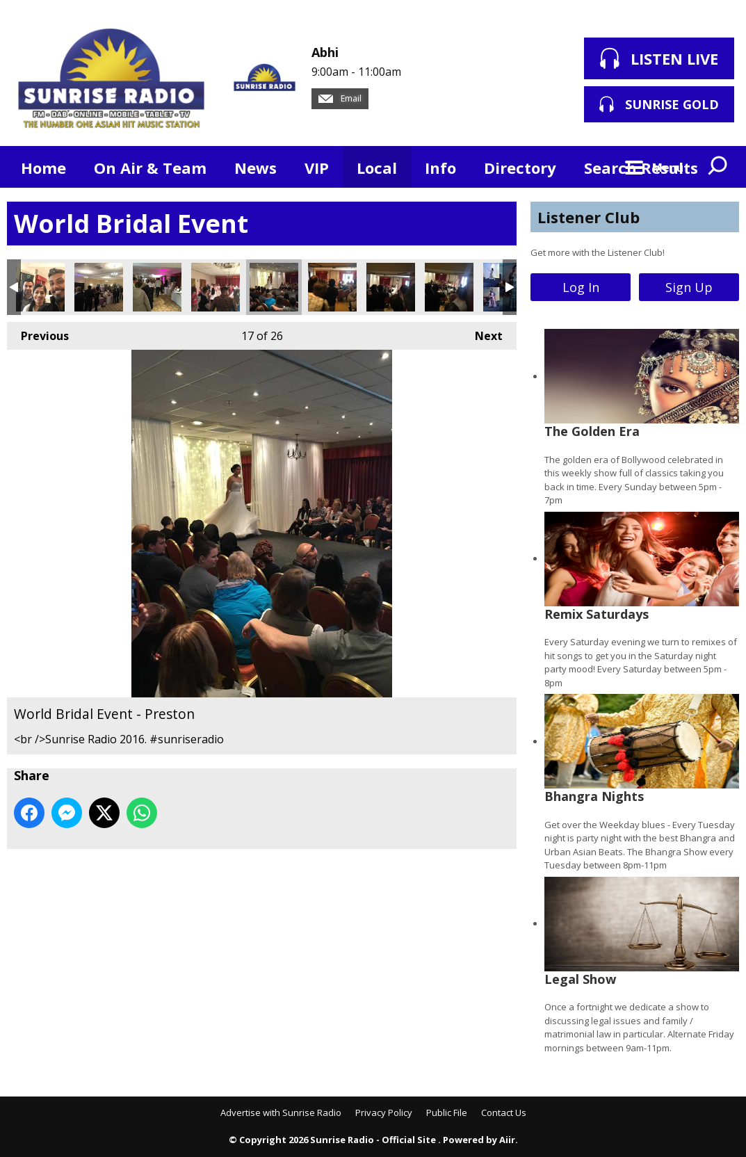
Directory (520, 167)
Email (340, 98)
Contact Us (503, 1112)
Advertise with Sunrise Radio (280, 1112)
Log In (580, 287)
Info (440, 167)
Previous (38, 332)
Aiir (507, 1139)
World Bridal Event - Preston (40, 287)
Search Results (641, 167)
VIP (317, 167)
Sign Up (689, 287)
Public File (446, 1112)
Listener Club (588, 217)
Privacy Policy (383, 1112)
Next (482, 332)
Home (43, 167)
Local (377, 167)
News (255, 167)
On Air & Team (150, 167)
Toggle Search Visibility (718, 167)
